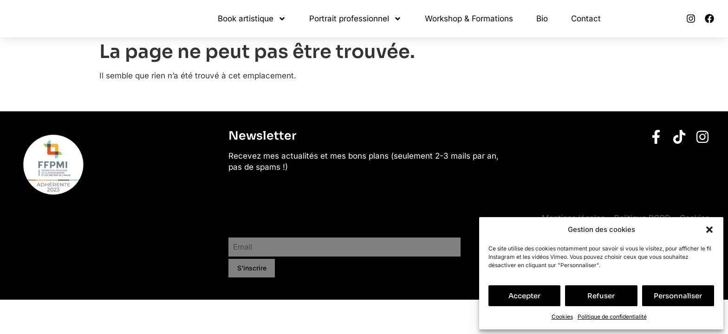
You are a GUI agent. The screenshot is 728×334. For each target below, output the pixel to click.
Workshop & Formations (469, 18)
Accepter (524, 295)
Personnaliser (678, 295)
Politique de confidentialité (612, 316)
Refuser (601, 295)
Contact (586, 18)
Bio (542, 18)
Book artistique (252, 18)
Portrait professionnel (355, 18)
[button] (709, 229)
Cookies (562, 316)
